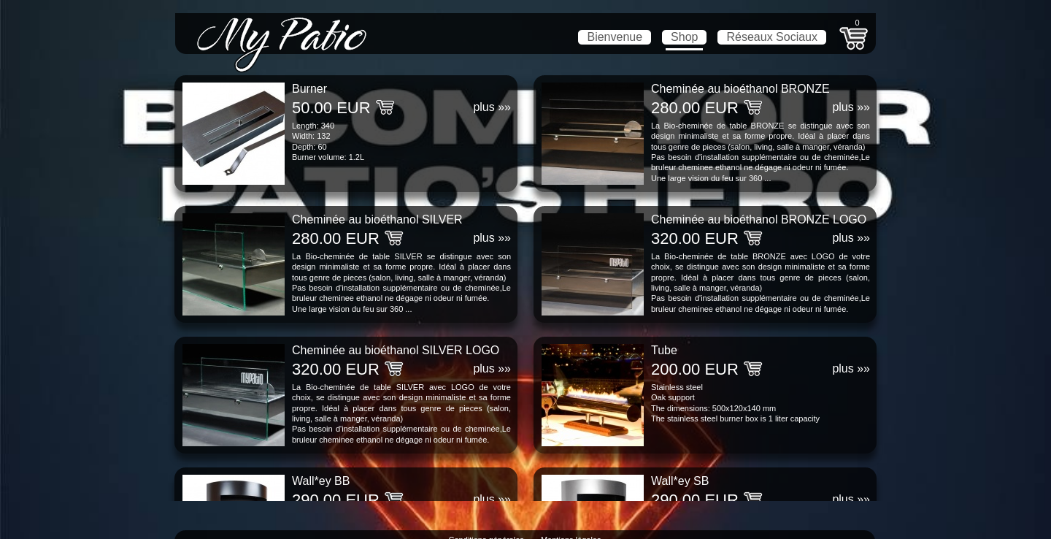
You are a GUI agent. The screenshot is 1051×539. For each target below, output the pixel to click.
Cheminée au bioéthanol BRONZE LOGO (758, 219)
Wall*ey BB (321, 481)
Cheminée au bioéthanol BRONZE (740, 89)
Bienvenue (614, 37)
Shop (684, 37)
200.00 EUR (695, 369)
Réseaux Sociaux (771, 37)
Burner (309, 89)
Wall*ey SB (680, 481)
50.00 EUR (331, 108)
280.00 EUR (695, 108)
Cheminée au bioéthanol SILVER (377, 219)
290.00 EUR (336, 500)
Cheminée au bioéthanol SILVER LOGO (395, 350)
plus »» (492, 107)
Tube (664, 350)
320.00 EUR (695, 238)
